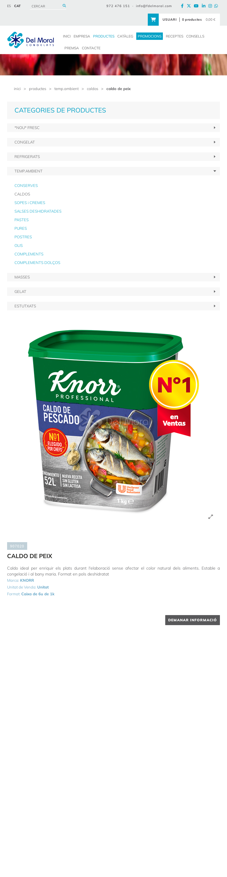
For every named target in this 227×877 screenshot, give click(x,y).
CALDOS (92, 88)
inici (17, 88)
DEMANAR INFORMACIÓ (192, 620)
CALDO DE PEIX (118, 88)
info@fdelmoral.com (154, 6)
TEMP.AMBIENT (66, 88)
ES (9, 6)
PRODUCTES (37, 88)
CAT (17, 6)
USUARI (170, 19)
